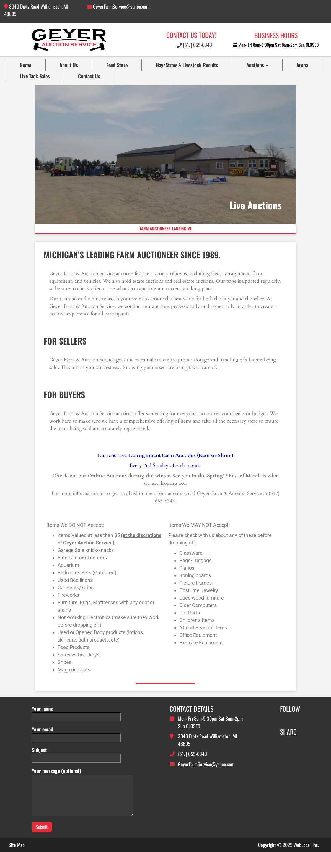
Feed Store (117, 65)
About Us (69, 65)
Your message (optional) (83, 792)
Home (25, 65)
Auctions (257, 65)
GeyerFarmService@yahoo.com (121, 6)
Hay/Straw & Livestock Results (187, 65)
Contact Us (89, 76)
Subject (76, 754)
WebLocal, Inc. (306, 844)
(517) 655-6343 (194, 44)
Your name (76, 712)
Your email (76, 733)
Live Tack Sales (35, 76)
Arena (302, 65)
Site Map (17, 844)
